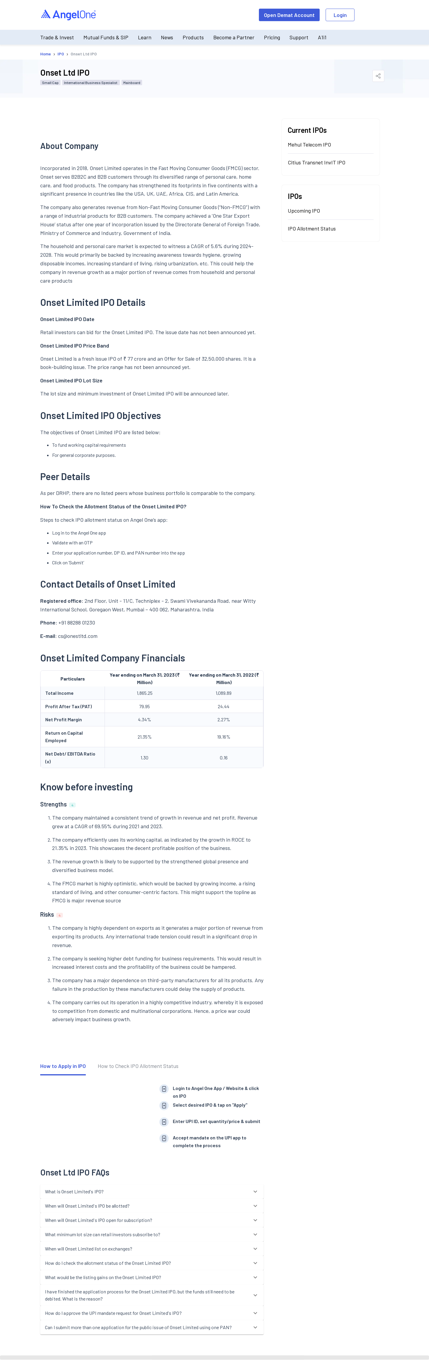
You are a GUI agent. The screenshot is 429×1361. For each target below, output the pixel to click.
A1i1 (322, 37)
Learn (144, 37)
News (167, 37)
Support (299, 37)
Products (193, 37)
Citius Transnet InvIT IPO (316, 162)
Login (340, 15)
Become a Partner (233, 37)
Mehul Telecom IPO (309, 144)
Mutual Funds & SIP (105, 37)
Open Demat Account (289, 15)
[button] (152, 1191)
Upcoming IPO (304, 210)
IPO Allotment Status (312, 228)
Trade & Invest (57, 37)
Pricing (272, 37)
